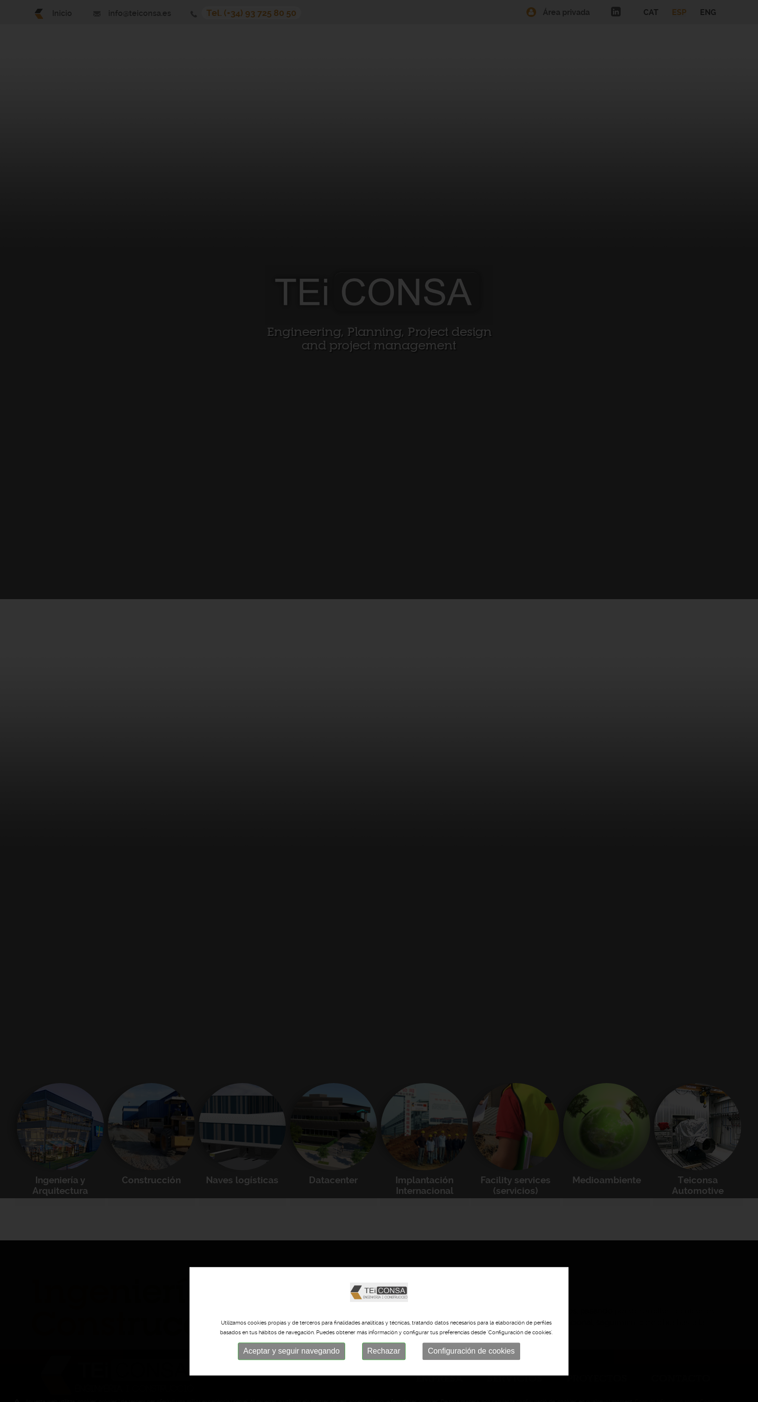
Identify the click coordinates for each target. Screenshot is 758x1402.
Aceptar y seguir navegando (291, 1352)
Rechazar (383, 1352)
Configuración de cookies (471, 1352)
